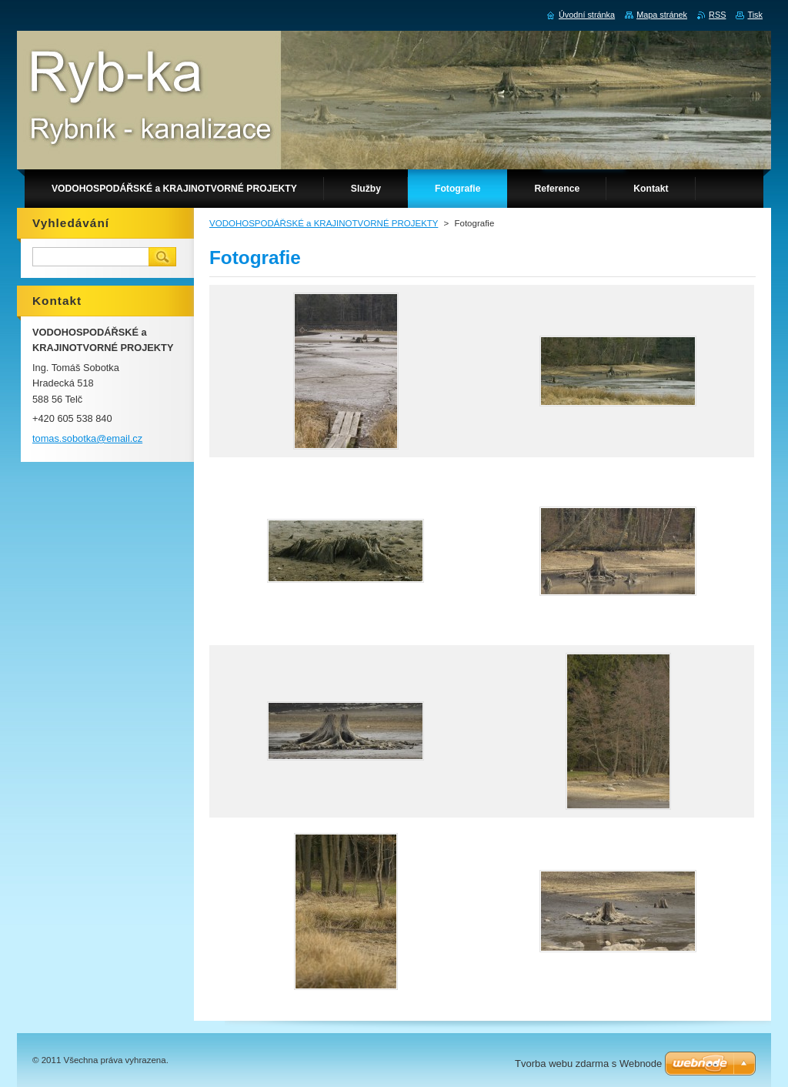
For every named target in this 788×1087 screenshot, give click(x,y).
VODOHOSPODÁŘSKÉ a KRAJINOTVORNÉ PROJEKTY (323, 223)
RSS (717, 14)
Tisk (755, 14)
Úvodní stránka (587, 14)
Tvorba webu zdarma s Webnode (588, 1063)
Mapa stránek (661, 14)
